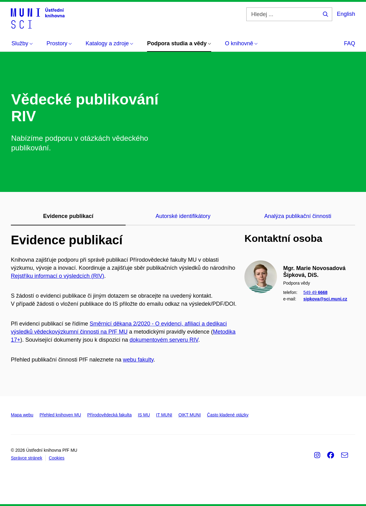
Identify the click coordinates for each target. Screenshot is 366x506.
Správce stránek (26, 457)
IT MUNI (164, 414)
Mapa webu (22, 414)
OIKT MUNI (189, 414)
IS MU (144, 414)
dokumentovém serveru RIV (164, 340)
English (346, 14)
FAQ (349, 43)
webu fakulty (138, 360)
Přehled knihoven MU (60, 414)
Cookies (57, 457)
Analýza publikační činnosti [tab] (297, 216)
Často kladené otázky (227, 414)
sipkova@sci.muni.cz (325, 298)
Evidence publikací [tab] (68, 216)
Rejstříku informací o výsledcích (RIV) (57, 276)
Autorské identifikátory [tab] (182, 216)
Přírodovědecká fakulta (109, 414)
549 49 (315, 292)
